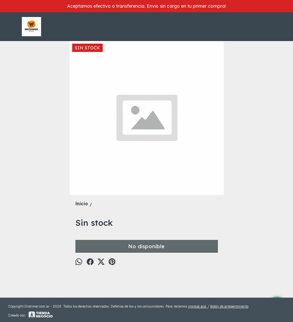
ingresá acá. (198, 306)
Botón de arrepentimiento (229, 306)
